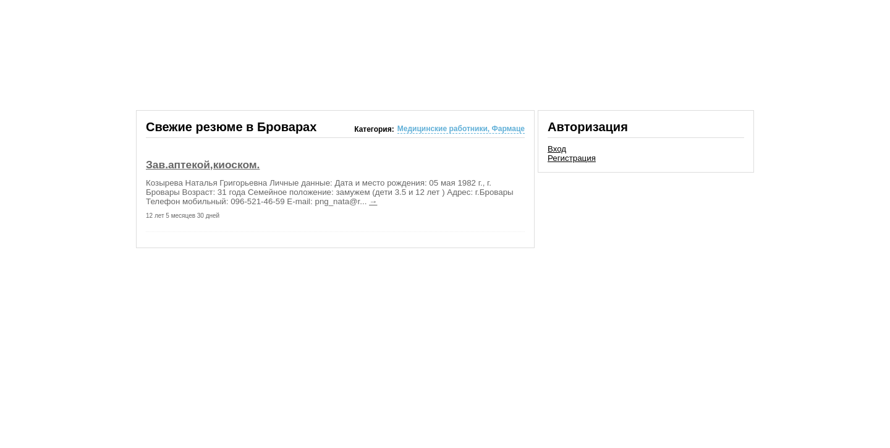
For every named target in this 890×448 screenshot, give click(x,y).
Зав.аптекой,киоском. (203, 164)
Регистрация (572, 158)
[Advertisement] (646, 262)
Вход (557, 148)
